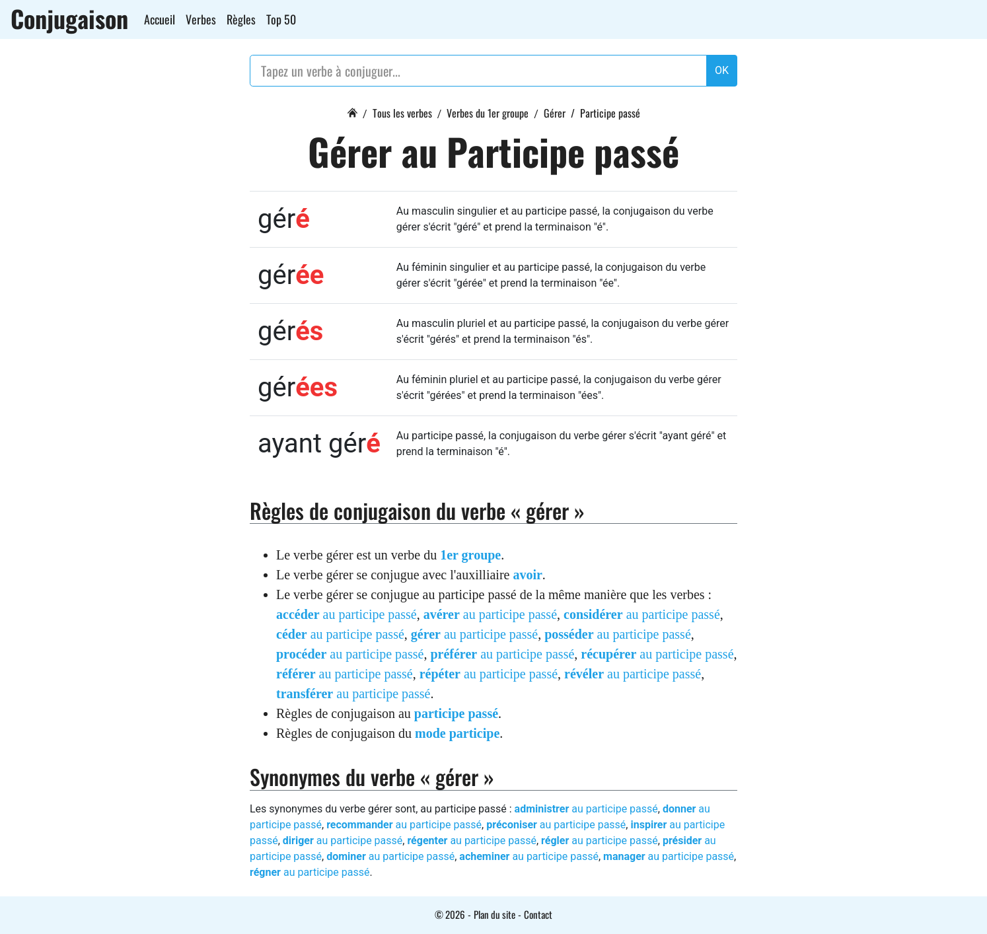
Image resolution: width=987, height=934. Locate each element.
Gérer (555, 113)
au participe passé (346, 614)
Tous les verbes (402, 113)
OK (722, 70)
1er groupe (470, 555)
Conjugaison (69, 18)
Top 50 (281, 19)
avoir (527, 574)
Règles (241, 19)
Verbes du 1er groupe (488, 113)
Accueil (159, 19)
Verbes (201, 19)
